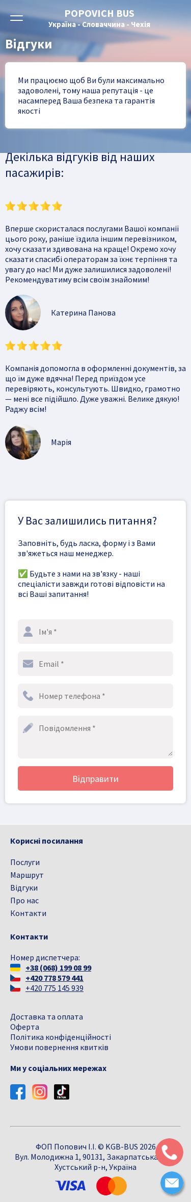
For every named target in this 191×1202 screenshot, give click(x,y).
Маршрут (27, 875)
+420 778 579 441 (54, 978)
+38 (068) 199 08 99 (58, 967)
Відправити (95, 779)
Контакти (28, 913)
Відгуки (24, 887)
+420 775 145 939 (54, 988)
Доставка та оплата (46, 1016)
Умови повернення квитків (59, 1047)
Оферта (24, 1027)
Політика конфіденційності (60, 1037)
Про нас (24, 900)
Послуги (25, 862)
